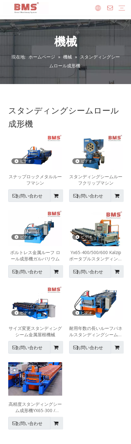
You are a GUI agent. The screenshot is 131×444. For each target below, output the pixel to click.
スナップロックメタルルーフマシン (35, 179)
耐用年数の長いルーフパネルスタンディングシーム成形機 (95, 331)
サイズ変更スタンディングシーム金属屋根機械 (35, 331)
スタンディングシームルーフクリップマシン (95, 179)
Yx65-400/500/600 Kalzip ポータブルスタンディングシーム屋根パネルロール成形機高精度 (95, 255)
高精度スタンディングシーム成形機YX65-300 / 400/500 (35, 407)
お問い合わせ (25, 195)
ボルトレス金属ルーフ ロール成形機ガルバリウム (35, 255)
